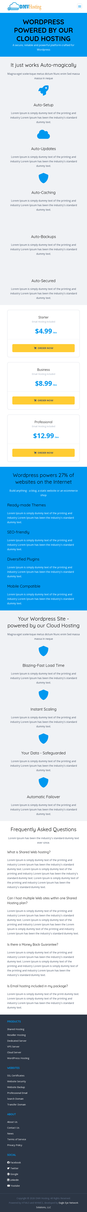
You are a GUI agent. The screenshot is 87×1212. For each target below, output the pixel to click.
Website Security (16, 1081)
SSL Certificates (15, 1075)
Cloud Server (14, 1052)
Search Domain (15, 1098)
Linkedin (13, 1179)
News (10, 1133)
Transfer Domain (16, 1104)
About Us (12, 1121)
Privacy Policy (14, 1145)
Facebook (14, 1162)
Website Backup (16, 1087)
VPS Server (13, 1046)
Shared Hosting (15, 1029)
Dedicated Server (17, 1040)
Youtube (13, 1185)
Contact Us (13, 1127)
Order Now (43, 348)
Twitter (13, 1168)
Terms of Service (16, 1139)
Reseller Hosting (16, 1034)
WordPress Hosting (18, 1058)
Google (12, 1174)
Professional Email (17, 1092)
